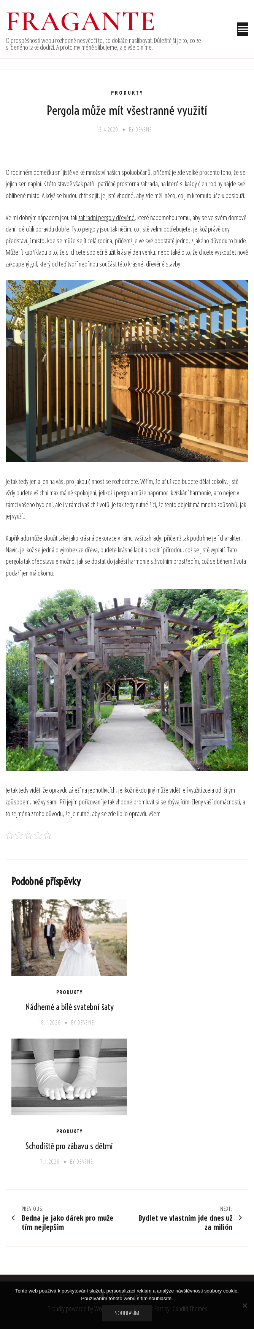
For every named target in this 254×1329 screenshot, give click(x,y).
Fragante (81, 21)
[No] (244, 1305)
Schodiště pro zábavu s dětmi (69, 1146)
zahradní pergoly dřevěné (106, 217)
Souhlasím (127, 1313)
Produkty (127, 92)
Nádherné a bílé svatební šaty (69, 1007)
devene (143, 129)
